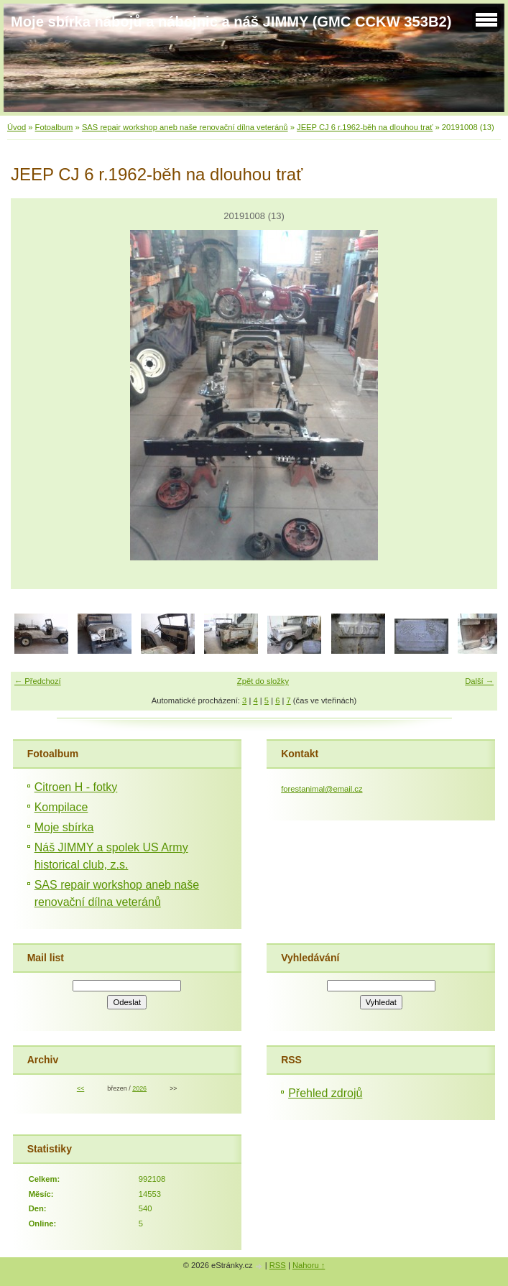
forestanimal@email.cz (321, 789)
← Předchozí (37, 681)
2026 (139, 1088)
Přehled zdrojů (325, 1093)
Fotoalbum (54, 127)
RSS (277, 1265)
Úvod (16, 127)
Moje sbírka (64, 827)
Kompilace (61, 807)
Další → (479, 681)
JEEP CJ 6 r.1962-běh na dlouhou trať (365, 127)
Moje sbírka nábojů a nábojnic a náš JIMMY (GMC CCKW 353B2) (231, 21)
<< (80, 1088)
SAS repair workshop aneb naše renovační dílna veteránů (185, 127)
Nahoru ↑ (308, 1265)
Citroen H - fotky (76, 787)
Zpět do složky (263, 681)
